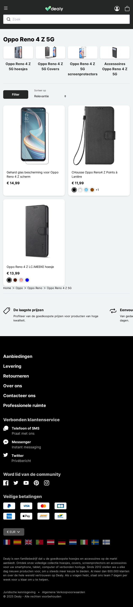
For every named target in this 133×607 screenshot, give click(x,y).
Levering (12, 366)
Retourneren (16, 376)
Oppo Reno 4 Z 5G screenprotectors (83, 69)
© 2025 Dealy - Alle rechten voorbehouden (32, 596)
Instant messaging (26, 447)
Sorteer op (40, 90)
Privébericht (21, 461)
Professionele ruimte (24, 405)
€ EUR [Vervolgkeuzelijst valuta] (13, 532)
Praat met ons (23, 433)
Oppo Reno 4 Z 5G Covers (50, 66)
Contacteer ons (19, 395)
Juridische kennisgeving (19, 592)
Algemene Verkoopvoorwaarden (63, 592)
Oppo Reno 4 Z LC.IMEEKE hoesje (30, 267)
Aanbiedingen (17, 356)
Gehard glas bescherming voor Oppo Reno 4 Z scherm (32, 174)
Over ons (12, 385)
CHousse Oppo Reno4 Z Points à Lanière (94, 174)
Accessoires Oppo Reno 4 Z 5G (114, 69)
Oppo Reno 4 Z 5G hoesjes (18, 66)
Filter (15, 94)
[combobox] (66, 19)
